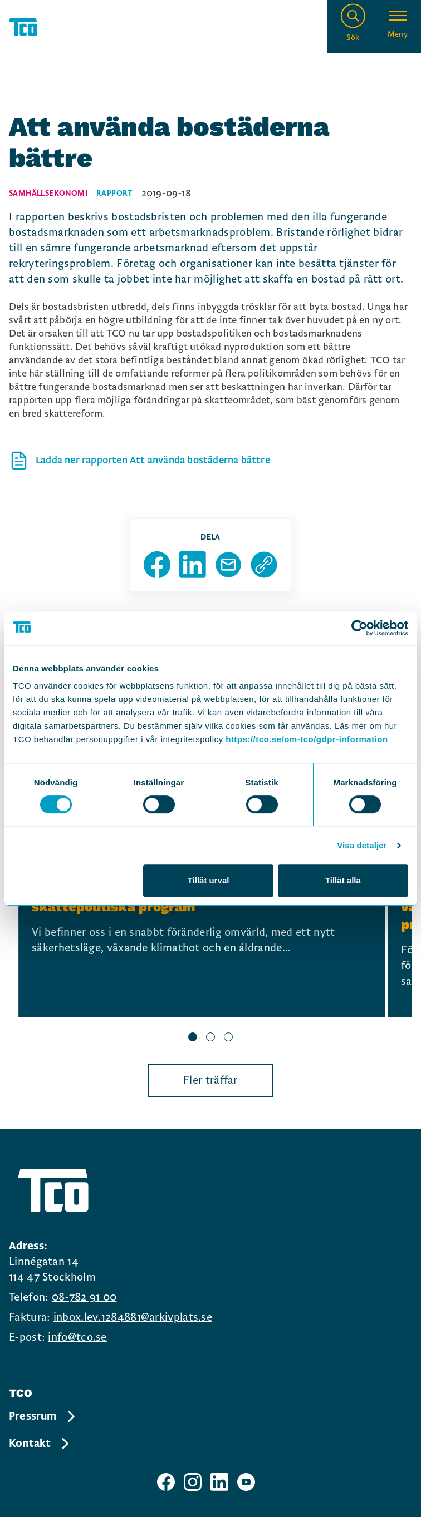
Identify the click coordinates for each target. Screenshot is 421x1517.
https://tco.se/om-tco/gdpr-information (307, 739)
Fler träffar (210, 1080)
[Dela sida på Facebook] (157, 564)
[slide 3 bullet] (228, 1038)
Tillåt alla (343, 880)
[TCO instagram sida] (193, 1482)
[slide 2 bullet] (210, 1038)
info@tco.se (77, 1337)
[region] (210, 947)
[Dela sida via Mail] (228, 564)
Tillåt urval (208, 880)
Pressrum (43, 1416)
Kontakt (40, 1443)
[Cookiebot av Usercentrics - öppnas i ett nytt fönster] (359, 628)
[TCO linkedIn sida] (219, 1482)
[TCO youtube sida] (246, 1482)
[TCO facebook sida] (166, 1482)
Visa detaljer (361, 845)
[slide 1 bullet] (192, 1038)
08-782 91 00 (84, 1297)
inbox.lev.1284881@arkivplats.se (132, 1317)
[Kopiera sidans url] (264, 564)
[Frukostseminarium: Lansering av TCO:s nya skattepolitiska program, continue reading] (201, 932)
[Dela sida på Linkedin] (192, 564)
